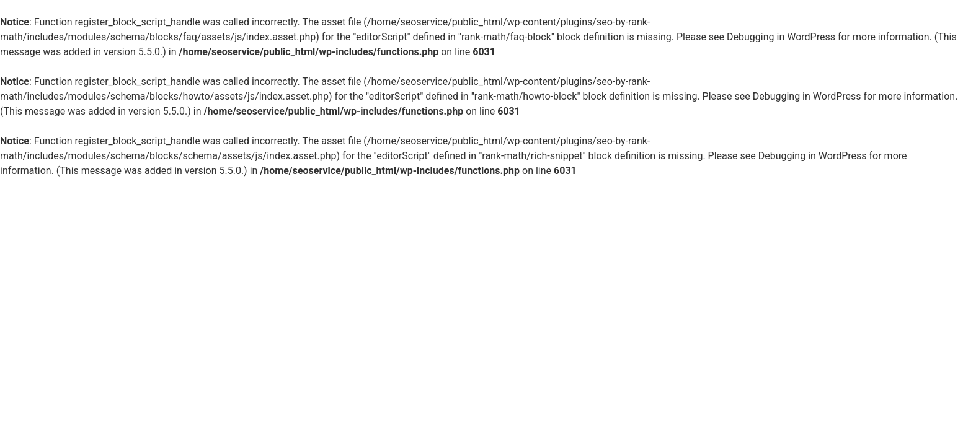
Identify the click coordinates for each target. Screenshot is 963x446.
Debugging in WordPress (781, 37)
